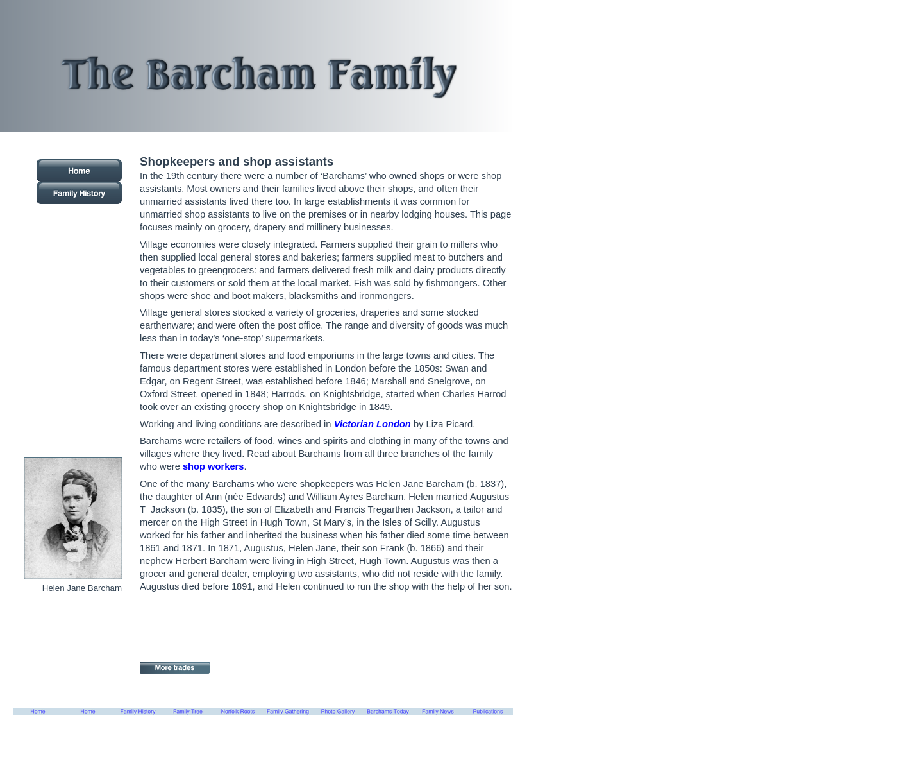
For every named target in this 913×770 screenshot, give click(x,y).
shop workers (213, 466)
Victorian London (372, 424)
